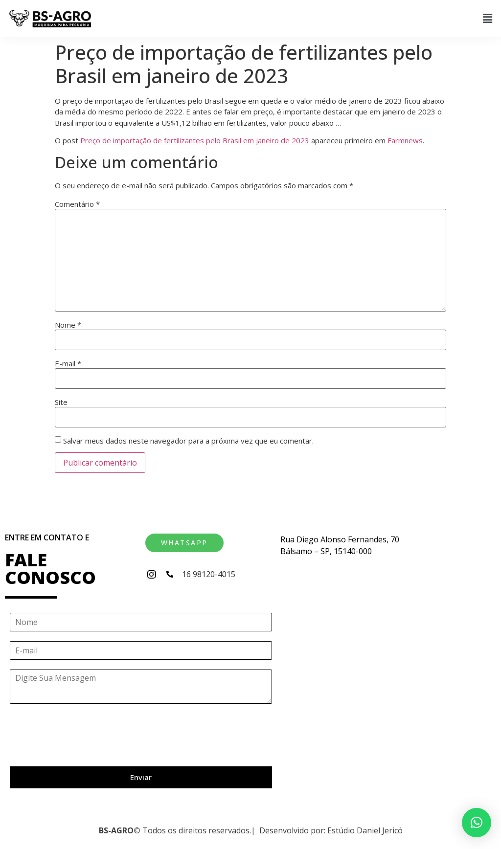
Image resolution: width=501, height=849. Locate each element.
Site (61, 402)
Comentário (77, 204)
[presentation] (84, 750)
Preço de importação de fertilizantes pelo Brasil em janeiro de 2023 (194, 140)
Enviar (141, 777)
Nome (68, 325)
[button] (487, 18)
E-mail (68, 363)
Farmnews (405, 140)
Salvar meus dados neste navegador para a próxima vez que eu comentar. (188, 441)
